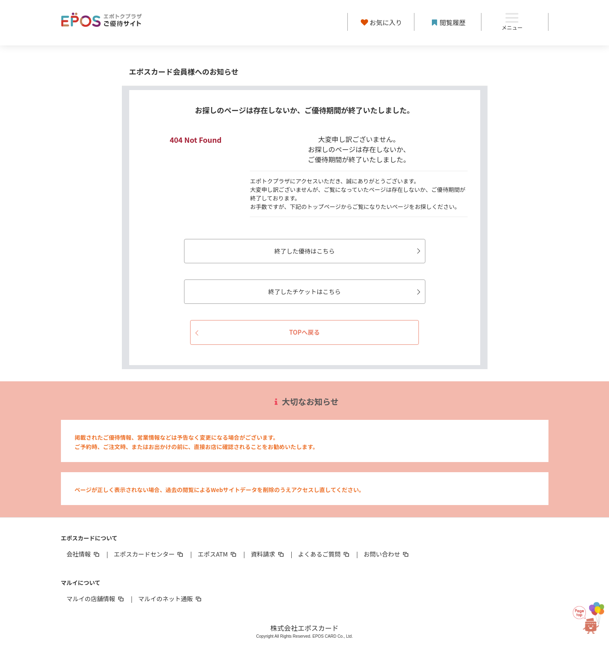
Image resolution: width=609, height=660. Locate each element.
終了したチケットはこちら (342, 291)
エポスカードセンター (149, 554)
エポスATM (217, 554)
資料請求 (268, 554)
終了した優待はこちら (345, 251)
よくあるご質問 (324, 554)
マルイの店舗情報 (96, 598)
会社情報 (84, 554)
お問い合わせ (387, 554)
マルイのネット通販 (170, 598)
